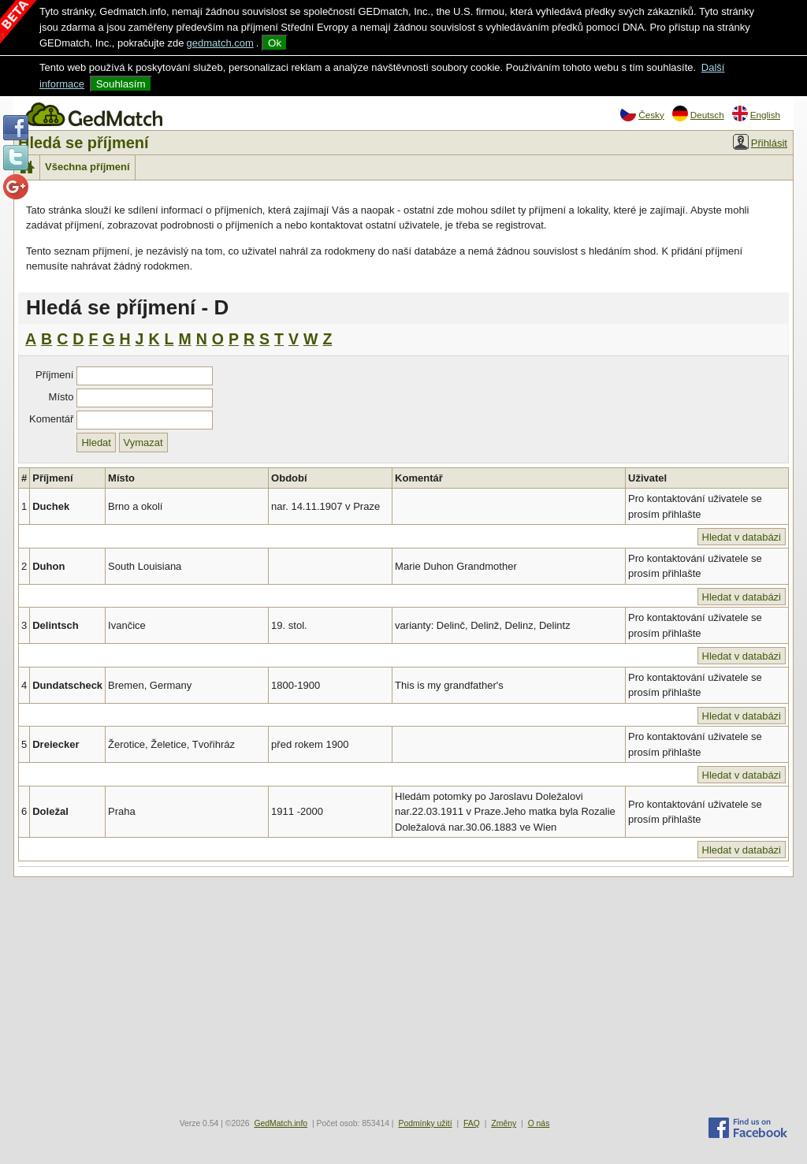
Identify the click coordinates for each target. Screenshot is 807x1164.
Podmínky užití (425, 1123)
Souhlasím (121, 84)
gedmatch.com (220, 43)
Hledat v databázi (741, 537)
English (756, 113)
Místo (61, 397)
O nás (539, 1123)
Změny (503, 1123)
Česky (642, 113)
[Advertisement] (403, 995)
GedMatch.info (280, 1123)
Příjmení (54, 375)
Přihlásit (760, 142)
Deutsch (698, 113)
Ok (274, 43)
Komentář (51, 419)
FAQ (471, 1123)
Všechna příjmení (87, 167)
